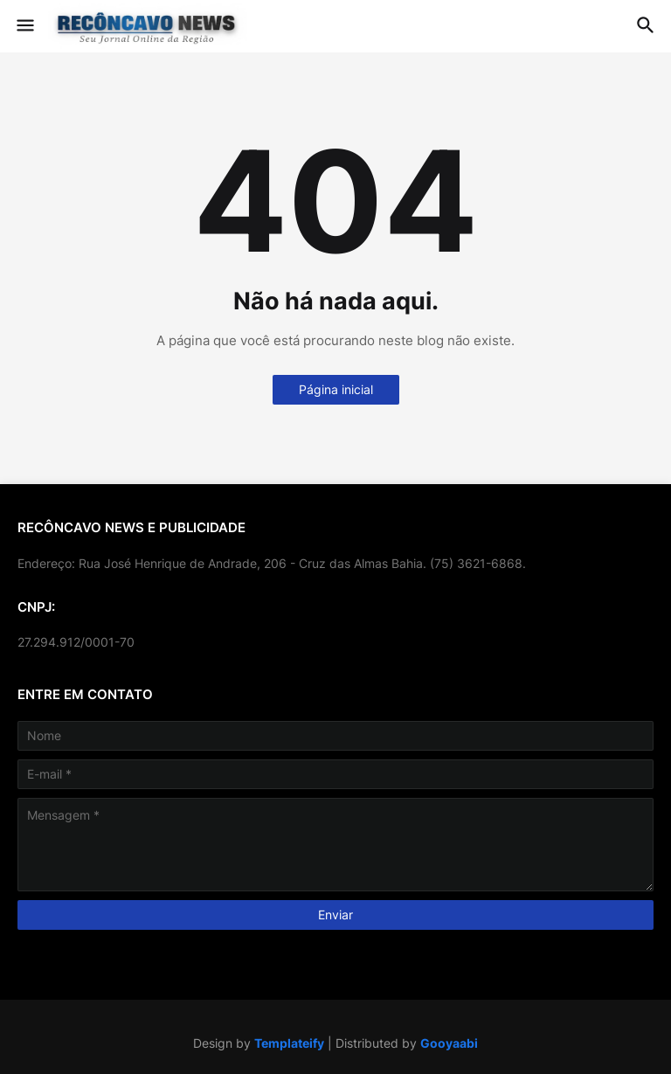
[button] (24, 26)
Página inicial (336, 389)
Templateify (289, 1043)
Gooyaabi (449, 1043)
